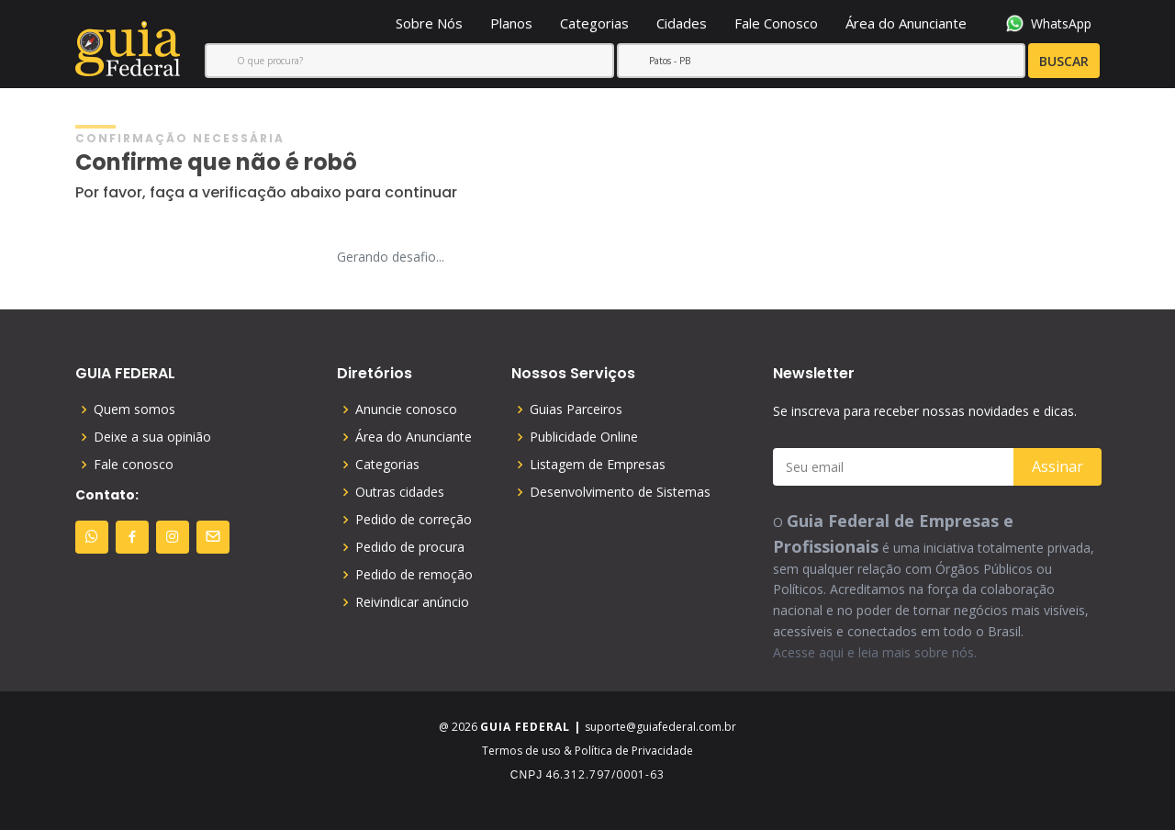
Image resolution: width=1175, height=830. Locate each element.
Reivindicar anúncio (412, 602)
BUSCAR (1024, 62)
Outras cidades (399, 492)
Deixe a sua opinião (152, 437)
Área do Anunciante (906, 23)
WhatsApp (1048, 23)
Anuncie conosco (406, 409)
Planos (511, 23)
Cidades (681, 23)
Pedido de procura (409, 547)
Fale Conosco (776, 23)
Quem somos (134, 409)
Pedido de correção (413, 519)
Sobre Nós (429, 23)
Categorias (594, 23)
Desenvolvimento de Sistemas (620, 492)
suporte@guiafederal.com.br (660, 727)
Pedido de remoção (414, 574)
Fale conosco (133, 464)
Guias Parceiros (576, 409)
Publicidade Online (584, 437)
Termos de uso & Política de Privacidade (587, 750)
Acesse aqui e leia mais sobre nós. (875, 652)
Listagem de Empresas (598, 464)
